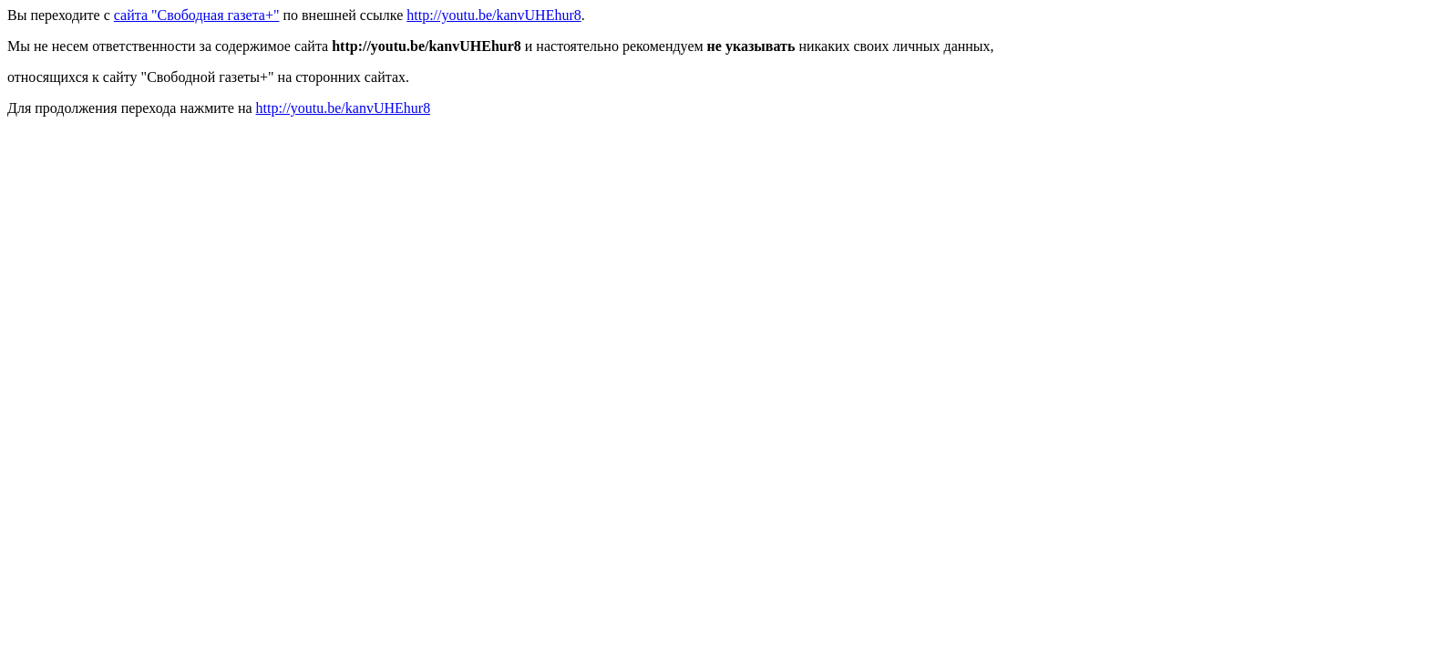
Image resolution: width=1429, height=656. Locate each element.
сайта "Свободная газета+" (197, 15)
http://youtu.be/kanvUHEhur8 (493, 15)
